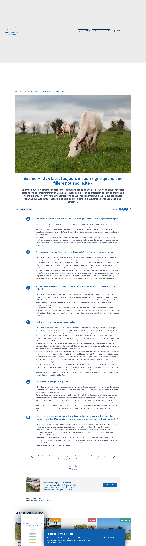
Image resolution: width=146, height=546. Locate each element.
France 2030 (83, 44)
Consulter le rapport (108, 537)
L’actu (24, 91)
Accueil (17, 91)
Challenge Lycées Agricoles (101, 44)
